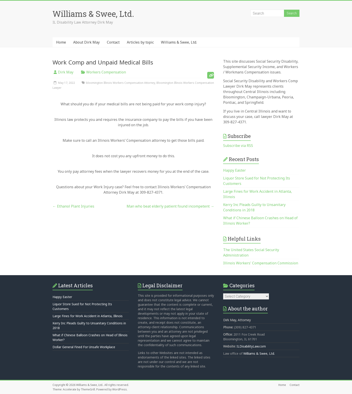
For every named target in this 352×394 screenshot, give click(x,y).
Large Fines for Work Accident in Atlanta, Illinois (88, 316)
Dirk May (65, 72)
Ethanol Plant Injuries (73, 206)
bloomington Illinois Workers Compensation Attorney (120, 83)
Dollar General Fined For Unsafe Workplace (84, 347)
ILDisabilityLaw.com (251, 346)
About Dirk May (86, 42)
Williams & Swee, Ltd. (93, 13)
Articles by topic (140, 42)
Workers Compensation (106, 72)
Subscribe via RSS (238, 145)
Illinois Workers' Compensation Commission (260, 263)
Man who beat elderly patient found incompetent (170, 206)
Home (61, 42)
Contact (113, 42)
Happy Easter (234, 170)
